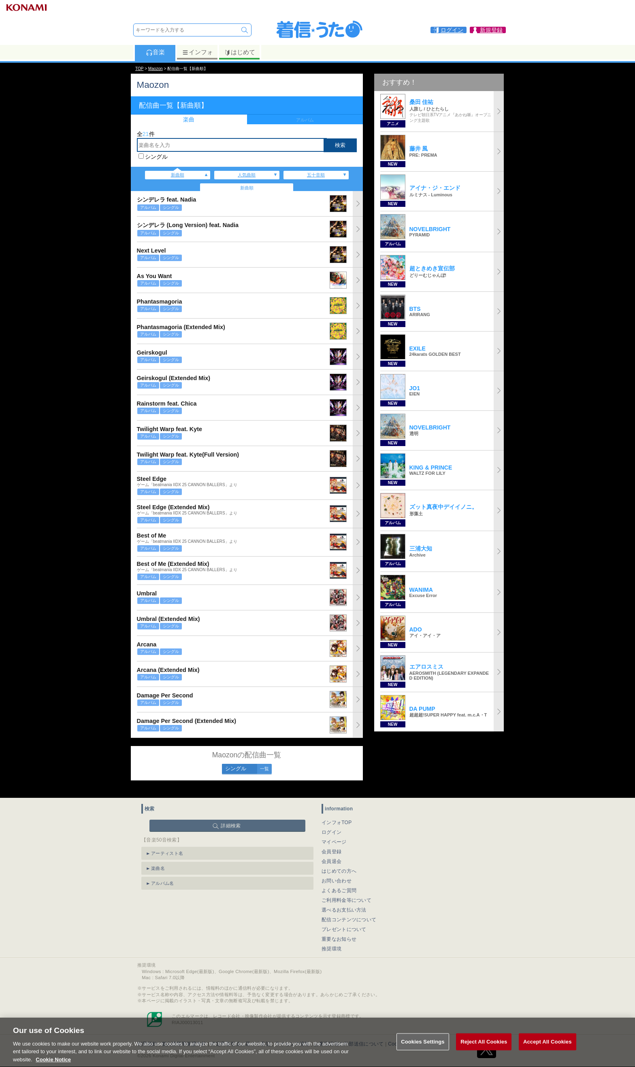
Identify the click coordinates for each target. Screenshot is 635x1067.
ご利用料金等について (346, 891)
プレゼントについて (344, 920)
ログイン (331, 823)
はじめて (239, 52)
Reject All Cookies (483, 1051)
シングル (156, 156)
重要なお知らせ (339, 930)
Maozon (155, 68)
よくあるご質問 (339, 881)
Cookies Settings (423, 1051)
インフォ (197, 52)
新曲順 (177, 174)
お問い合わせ (337, 871)
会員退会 (331, 852)
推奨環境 (331, 939)
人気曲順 (247, 174)
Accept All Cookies (547, 1051)
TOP (139, 68)
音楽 (155, 52)
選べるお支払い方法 (344, 900)
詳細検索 (231, 816)
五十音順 (316, 174)
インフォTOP (337, 813)
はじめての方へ (339, 862)
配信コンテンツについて (349, 910)
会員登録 (331, 842)
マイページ (334, 832)
